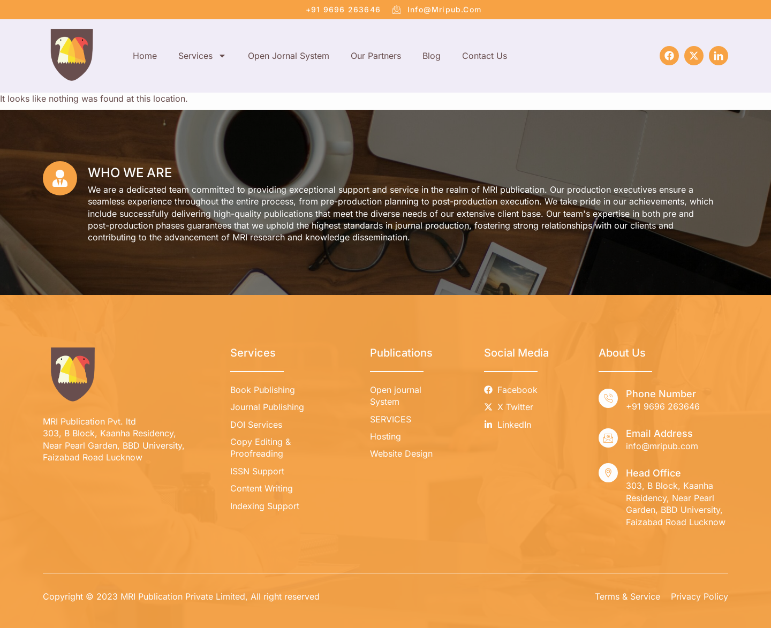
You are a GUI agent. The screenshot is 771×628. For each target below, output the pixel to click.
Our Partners (376, 55)
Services (202, 55)
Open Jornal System (288, 55)
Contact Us (484, 55)
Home (145, 55)
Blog (431, 55)
